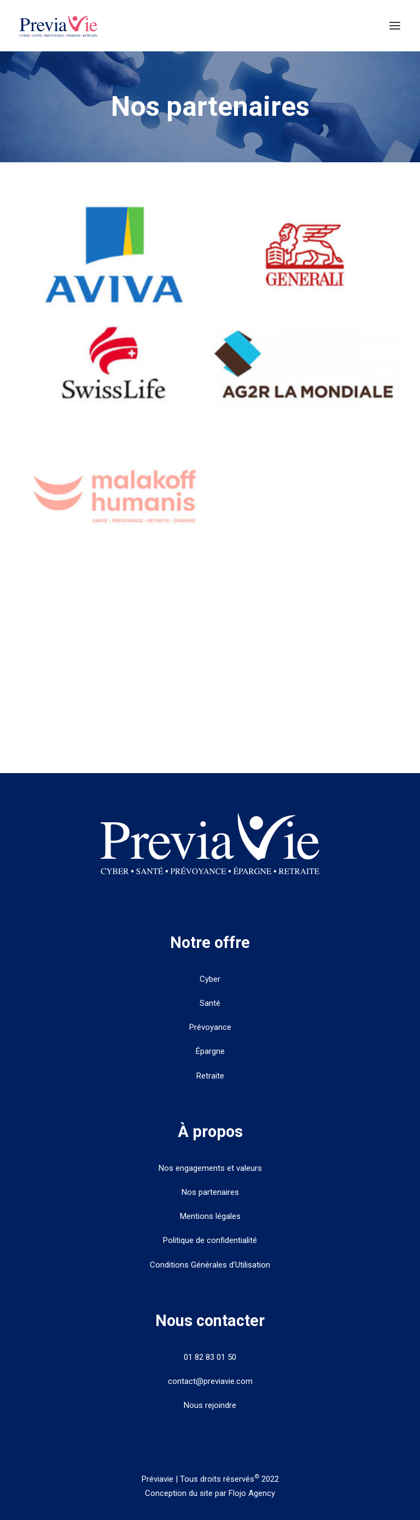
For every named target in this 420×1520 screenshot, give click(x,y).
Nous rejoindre (210, 1405)
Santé (210, 1003)
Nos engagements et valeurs (210, 1168)
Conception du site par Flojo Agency (210, 1493)
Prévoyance (210, 1027)
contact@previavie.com (210, 1381)
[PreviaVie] (58, 26)
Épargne (210, 1051)
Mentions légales (210, 1216)
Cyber (210, 979)
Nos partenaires (210, 1192)
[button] (395, 25)
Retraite (210, 1076)
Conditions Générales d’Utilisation (210, 1265)
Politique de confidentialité (210, 1240)
